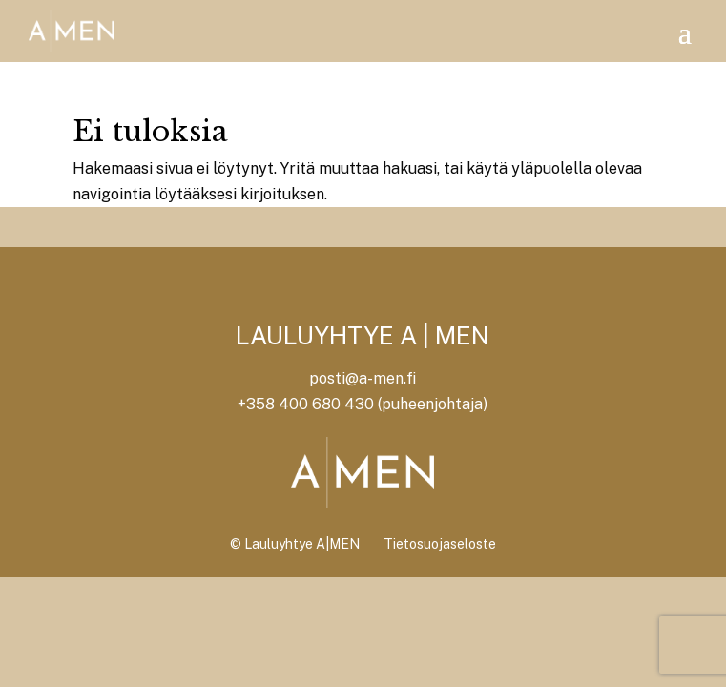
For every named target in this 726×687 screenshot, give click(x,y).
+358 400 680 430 (306, 404)
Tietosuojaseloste (440, 544)
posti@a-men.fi (362, 378)
